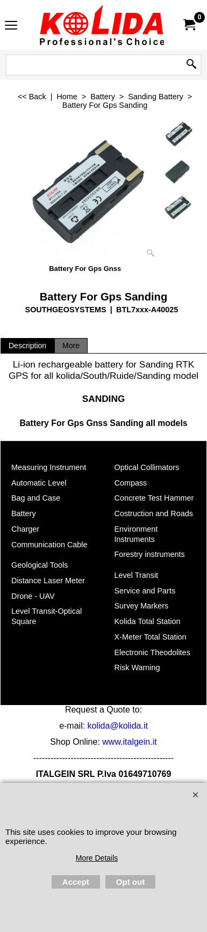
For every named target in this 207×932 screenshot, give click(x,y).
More (71, 345)
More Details (97, 858)
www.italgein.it (129, 741)
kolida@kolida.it (118, 725)
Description (27, 345)
